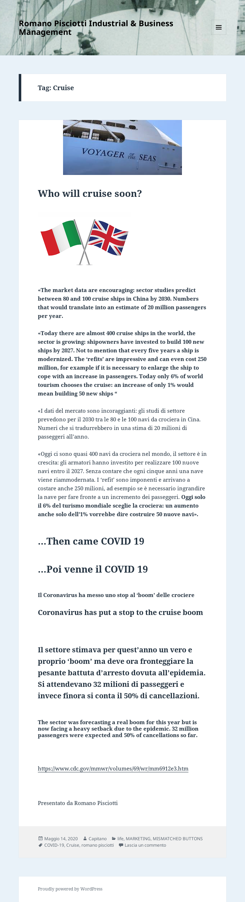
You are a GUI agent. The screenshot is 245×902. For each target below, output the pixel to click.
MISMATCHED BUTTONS (178, 839)
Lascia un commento (145, 845)
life (120, 839)
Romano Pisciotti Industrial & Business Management (96, 27)
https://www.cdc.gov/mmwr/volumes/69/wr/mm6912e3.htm (113, 768)
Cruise (72, 845)
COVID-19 (54, 845)
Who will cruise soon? (90, 193)
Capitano (98, 839)
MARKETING (138, 839)
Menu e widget (218, 34)
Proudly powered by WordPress (70, 889)
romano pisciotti (97, 845)
